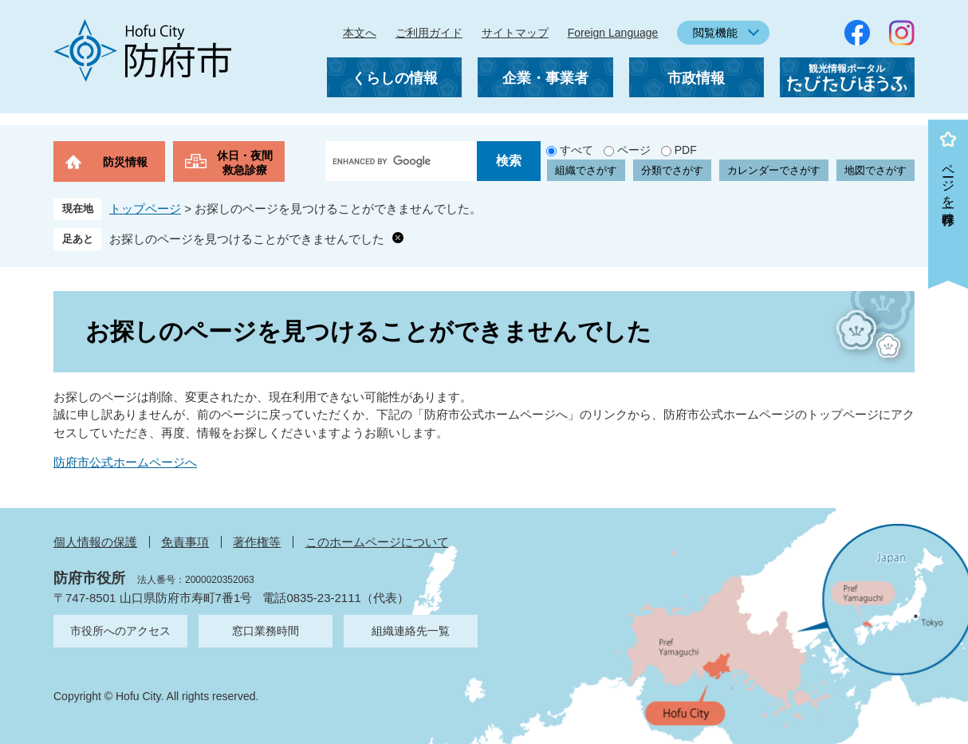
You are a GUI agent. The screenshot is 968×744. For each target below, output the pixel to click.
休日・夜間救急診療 (245, 162)
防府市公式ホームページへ (125, 462)
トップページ (145, 208)
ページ (634, 150)
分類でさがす (672, 170)
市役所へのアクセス (120, 630)
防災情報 (125, 161)
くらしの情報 (395, 78)
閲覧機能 (715, 32)
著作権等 (257, 542)
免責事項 (185, 542)
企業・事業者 (545, 78)
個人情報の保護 (95, 542)
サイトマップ (515, 32)
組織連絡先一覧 (411, 630)
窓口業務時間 (265, 630)
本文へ (359, 32)
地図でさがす (875, 170)
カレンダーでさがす (773, 170)
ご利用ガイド (428, 32)
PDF (686, 150)
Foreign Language (613, 32)
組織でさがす (586, 170)
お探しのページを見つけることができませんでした (246, 239)
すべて (576, 150)
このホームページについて (377, 542)
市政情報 (696, 78)
